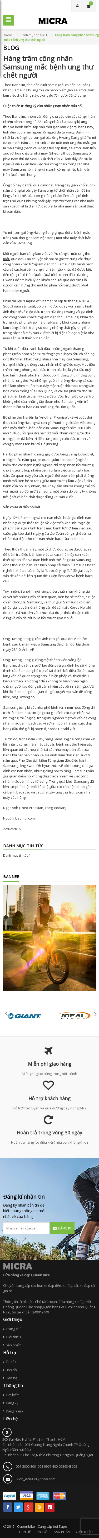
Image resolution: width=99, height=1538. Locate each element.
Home (8, 35)
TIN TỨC (42, 1531)
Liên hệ (11, 1378)
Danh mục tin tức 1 (34, 35)
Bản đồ (11, 1369)
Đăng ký (12, 1403)
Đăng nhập (14, 1411)
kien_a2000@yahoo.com (36, 1478)
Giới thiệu (13, 1336)
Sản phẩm (14, 1345)
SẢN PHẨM (62, 1531)
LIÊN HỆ (25, 1531)
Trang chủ (14, 1328)
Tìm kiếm (12, 1394)
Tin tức (11, 1361)
